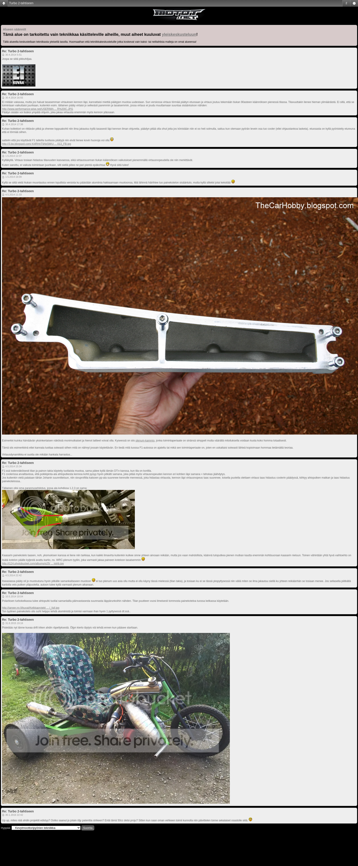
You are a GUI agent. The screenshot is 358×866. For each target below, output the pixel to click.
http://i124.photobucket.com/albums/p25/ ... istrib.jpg (33, 563)
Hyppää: (6, 828)
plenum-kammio (145, 440)
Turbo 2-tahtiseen (21, 3)
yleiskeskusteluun (179, 34)
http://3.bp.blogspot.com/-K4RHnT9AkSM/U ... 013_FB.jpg (36, 143)
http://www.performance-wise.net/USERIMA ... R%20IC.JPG (37, 109)
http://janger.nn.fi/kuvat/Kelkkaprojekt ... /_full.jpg (30, 607)
